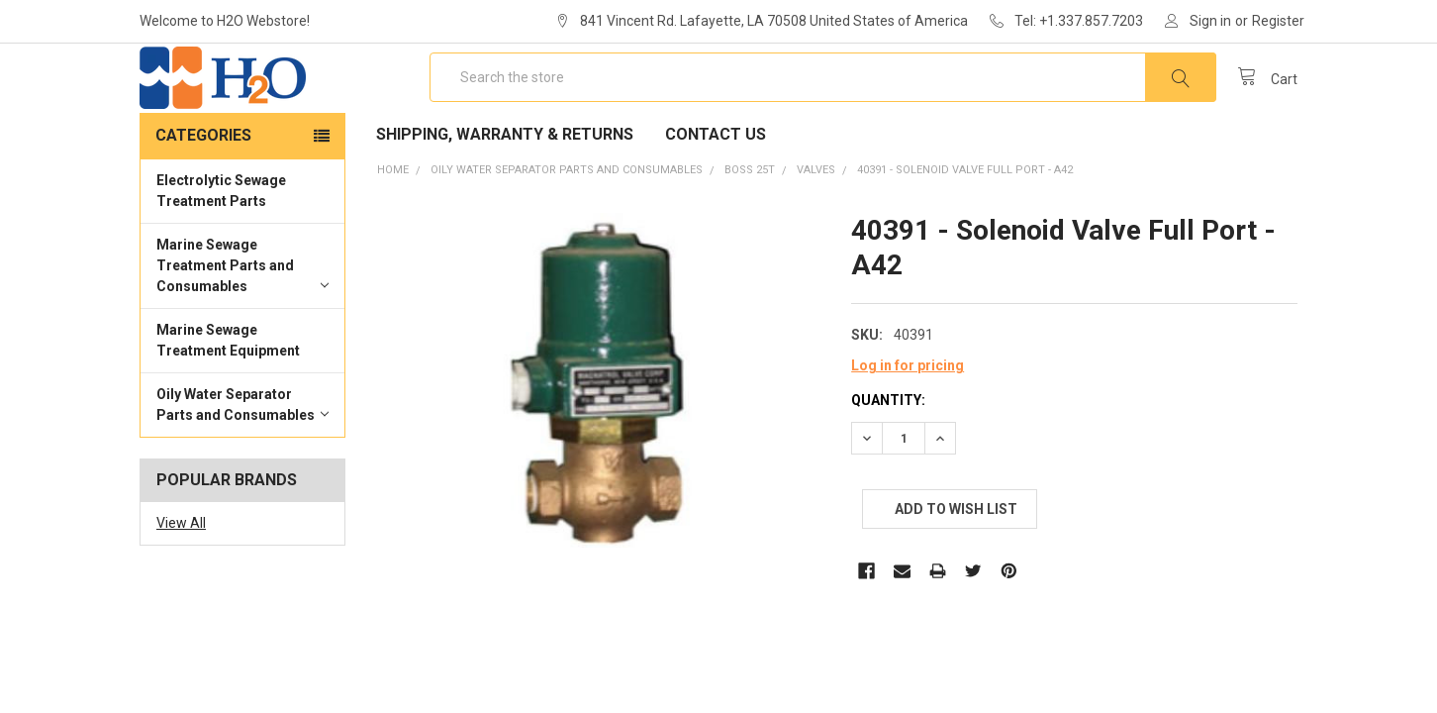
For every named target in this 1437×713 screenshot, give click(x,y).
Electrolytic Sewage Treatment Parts (221, 248)
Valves (816, 227)
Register (1278, 21)
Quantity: (888, 457)
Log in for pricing (907, 423)
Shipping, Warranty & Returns (504, 191)
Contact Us (715, 191)
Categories (203, 192)
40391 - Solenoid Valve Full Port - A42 (965, 227)
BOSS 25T (749, 227)
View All (181, 580)
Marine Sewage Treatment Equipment (228, 397)
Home (393, 227)
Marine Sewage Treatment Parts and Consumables (242, 323)
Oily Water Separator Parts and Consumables (242, 462)
